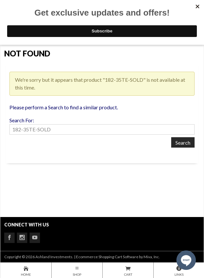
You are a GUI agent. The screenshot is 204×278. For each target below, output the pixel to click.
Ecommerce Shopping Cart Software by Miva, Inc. (118, 256)
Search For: (21, 120)
